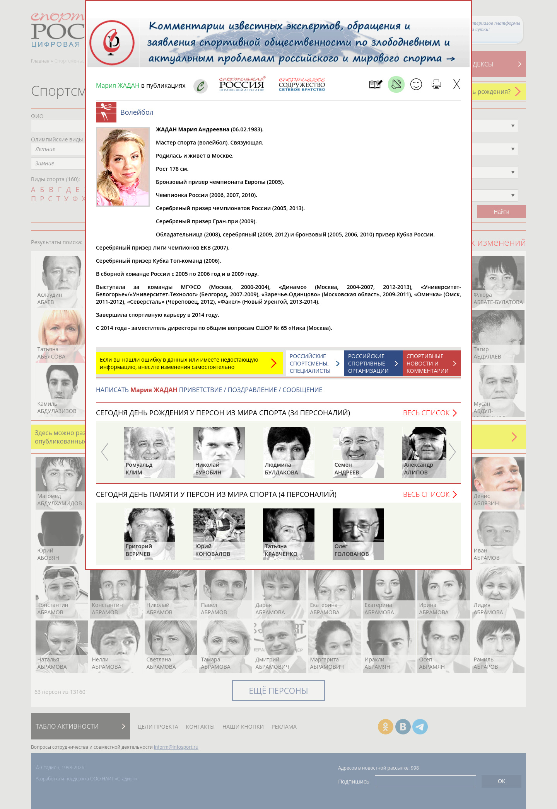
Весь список (426, 416)
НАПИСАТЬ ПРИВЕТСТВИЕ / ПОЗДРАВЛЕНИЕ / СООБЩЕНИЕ (209, 393)
